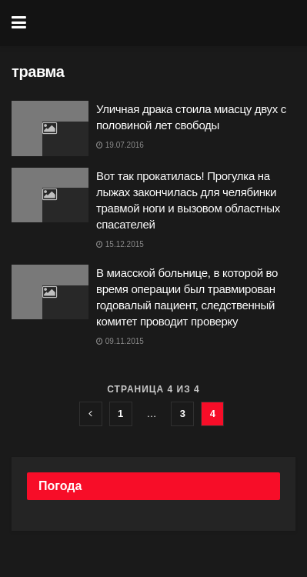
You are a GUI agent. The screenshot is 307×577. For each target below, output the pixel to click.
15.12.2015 (120, 244)
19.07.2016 (120, 145)
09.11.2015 (120, 341)
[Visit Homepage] (164, 23)
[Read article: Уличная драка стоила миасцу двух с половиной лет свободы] (50, 128)
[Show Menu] (19, 23)
